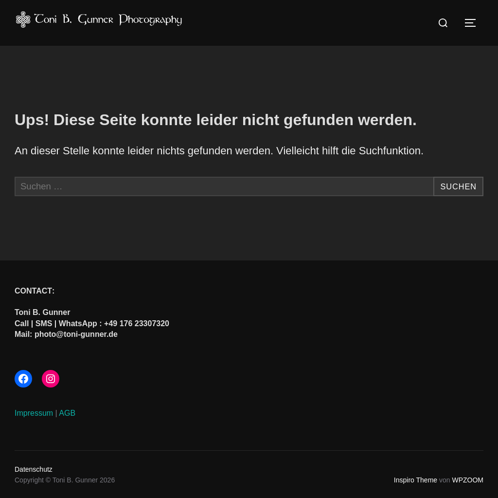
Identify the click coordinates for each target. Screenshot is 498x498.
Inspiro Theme (415, 479)
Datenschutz (34, 469)
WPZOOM (467, 479)
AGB (67, 412)
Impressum (34, 412)
